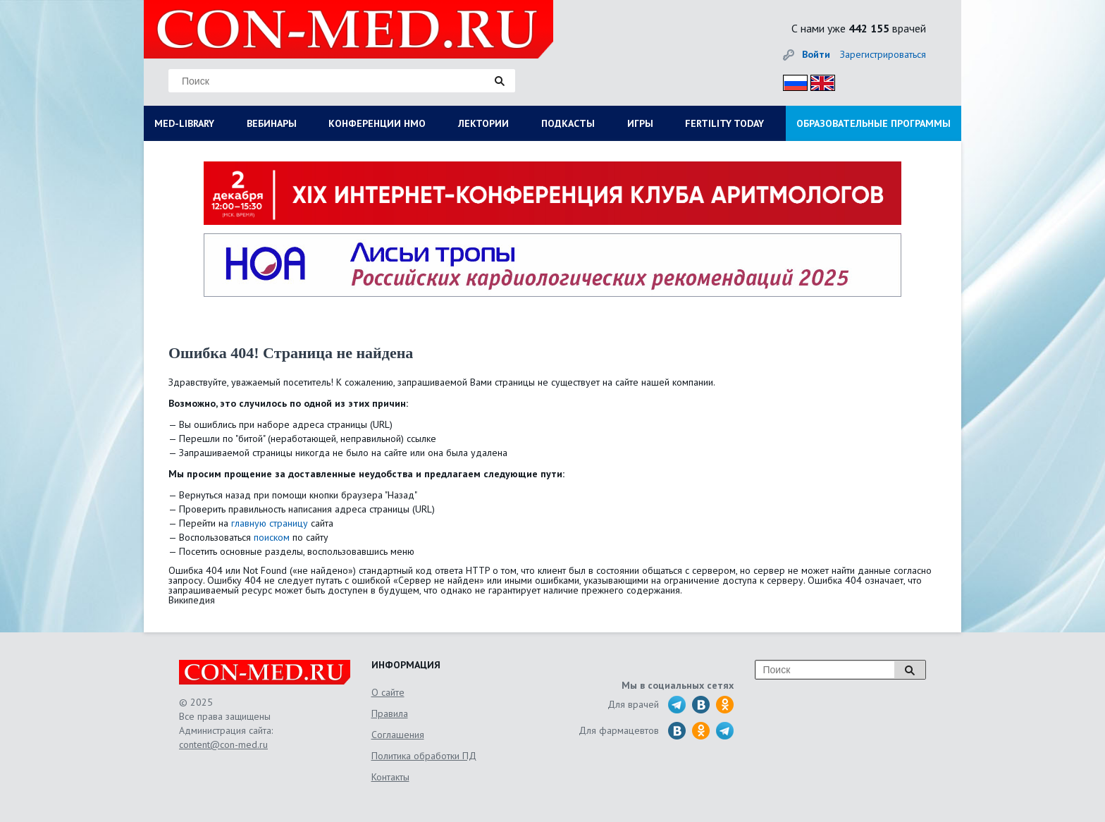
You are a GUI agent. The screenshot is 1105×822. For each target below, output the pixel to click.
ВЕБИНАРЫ (272, 123)
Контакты (390, 777)
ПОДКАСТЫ (568, 123)
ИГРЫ (640, 123)
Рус (791, 81)
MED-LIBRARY (184, 123)
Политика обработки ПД (423, 755)
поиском (272, 537)
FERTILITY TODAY (724, 123)
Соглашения (397, 734)
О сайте (388, 692)
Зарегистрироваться (883, 54)
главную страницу (269, 523)
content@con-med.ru (223, 744)
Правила (389, 713)
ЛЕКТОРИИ (483, 123)
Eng (819, 81)
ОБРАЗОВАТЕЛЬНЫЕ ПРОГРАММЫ (873, 123)
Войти (816, 54)
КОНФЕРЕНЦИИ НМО (377, 123)
